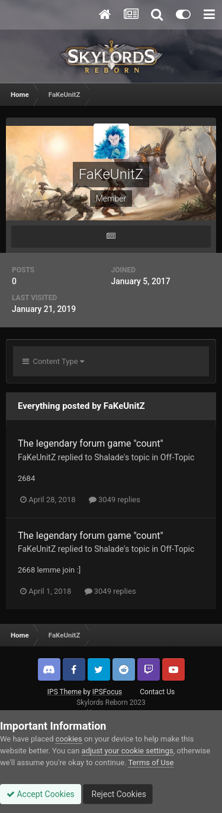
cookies (69, 738)
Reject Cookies (117, 794)
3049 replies (114, 499)
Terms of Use (150, 762)
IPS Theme (64, 692)
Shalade (109, 457)
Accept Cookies (41, 794)
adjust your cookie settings (127, 750)
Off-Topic (177, 457)
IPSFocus (107, 692)
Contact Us (157, 692)
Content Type (53, 361)
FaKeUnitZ (37, 457)
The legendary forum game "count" (90, 443)
